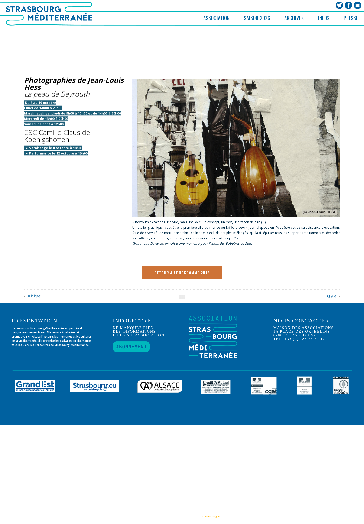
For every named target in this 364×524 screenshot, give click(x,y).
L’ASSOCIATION (215, 17)
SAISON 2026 (257, 17)
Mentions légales (211, 516)
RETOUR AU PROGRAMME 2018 (182, 273)
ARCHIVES (294, 17)
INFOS (324, 17)
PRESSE (351, 17)
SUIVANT (331, 296)
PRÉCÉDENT (34, 296)
